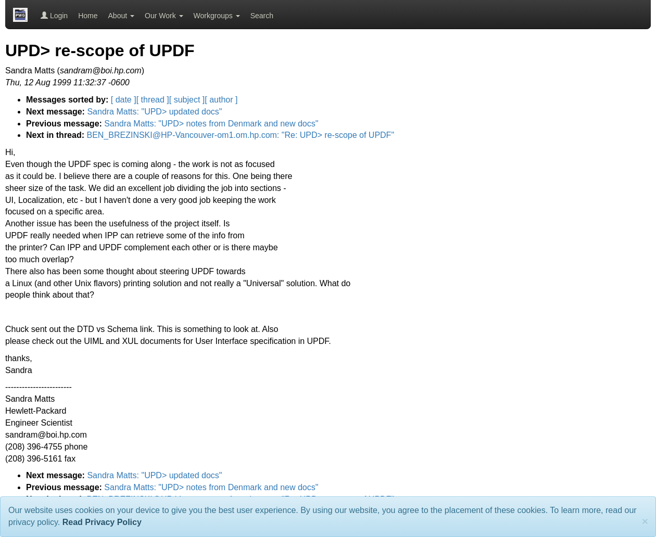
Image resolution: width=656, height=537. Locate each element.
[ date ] (123, 99)
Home (87, 15)
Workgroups (217, 15)
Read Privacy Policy (102, 522)
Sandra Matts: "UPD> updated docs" (154, 111)
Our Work (164, 15)
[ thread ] (152, 99)
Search (261, 15)
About (121, 15)
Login (54, 15)
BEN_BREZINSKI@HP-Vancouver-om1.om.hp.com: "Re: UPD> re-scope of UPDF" (240, 135)
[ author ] (221, 99)
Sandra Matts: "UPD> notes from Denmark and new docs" (211, 123)
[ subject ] (187, 99)
